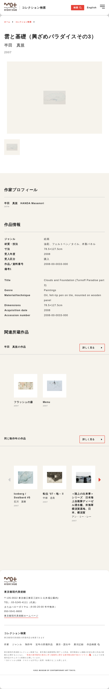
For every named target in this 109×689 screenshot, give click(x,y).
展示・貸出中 (63, 644)
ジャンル (17, 644)
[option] (54, 98)
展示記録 (78, 644)
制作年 (29, 644)
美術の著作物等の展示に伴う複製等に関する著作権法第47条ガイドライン (58, 655)
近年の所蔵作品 (44, 644)
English (92, 7)
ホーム (7, 22)
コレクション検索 (23, 22)
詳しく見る (89, 347)
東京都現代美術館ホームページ (21, 616)
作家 (6, 644)
